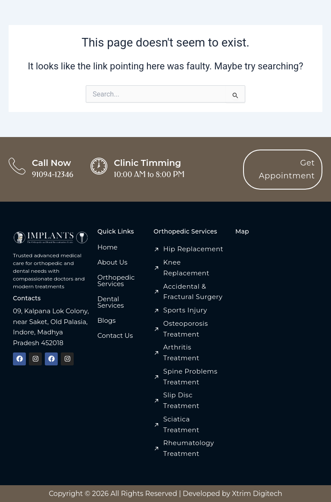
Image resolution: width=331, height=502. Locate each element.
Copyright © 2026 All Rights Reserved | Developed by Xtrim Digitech (165, 494)
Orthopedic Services (115, 280)
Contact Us (115, 335)
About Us (112, 262)
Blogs (106, 320)
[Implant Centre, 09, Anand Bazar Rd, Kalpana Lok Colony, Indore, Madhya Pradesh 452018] (276, 303)
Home (107, 247)
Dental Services (110, 302)
